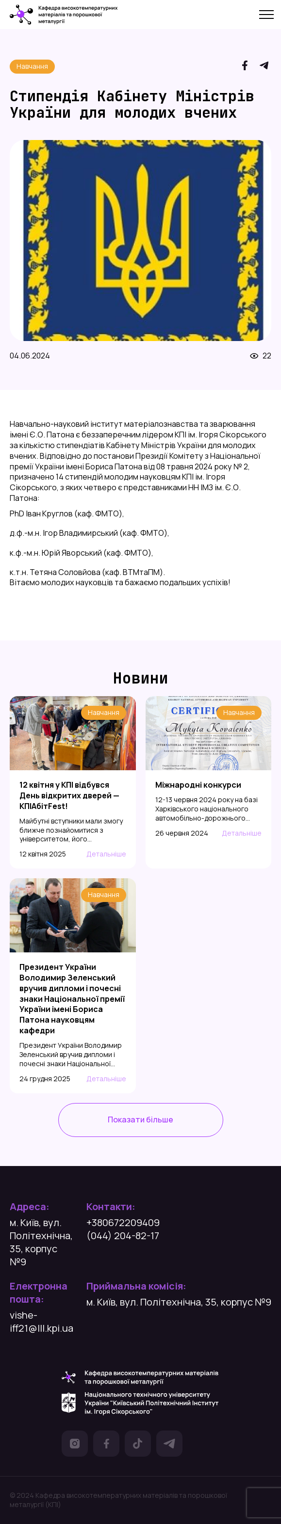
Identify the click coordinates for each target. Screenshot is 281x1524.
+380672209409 (123, 1222)
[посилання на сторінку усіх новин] (140, 1120)
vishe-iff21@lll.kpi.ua (41, 1321)
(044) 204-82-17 (122, 1235)
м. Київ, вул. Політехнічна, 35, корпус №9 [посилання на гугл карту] (41, 1242)
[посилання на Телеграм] (169, 1445)
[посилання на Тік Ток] (138, 1445)
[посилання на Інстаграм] (75, 1445)
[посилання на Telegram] (264, 67)
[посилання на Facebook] (244, 67)
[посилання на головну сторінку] (64, 14)
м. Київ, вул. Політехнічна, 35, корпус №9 (178, 1301)
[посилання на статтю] (73, 819)
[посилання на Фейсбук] (106, 1445)
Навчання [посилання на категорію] (32, 66)
